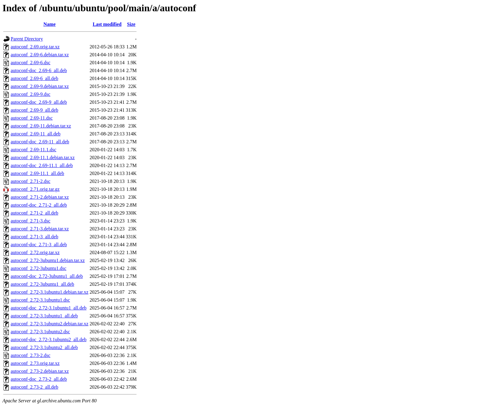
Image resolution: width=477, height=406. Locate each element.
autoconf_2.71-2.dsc (30, 181)
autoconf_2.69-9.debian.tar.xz (40, 86)
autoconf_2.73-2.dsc (30, 355)
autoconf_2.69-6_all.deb (34, 78)
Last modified (107, 24)
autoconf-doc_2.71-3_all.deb (39, 244)
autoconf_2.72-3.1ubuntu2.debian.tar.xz (50, 323)
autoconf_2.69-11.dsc (32, 118)
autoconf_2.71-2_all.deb (34, 212)
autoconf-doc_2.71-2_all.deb (39, 205)
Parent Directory (27, 38)
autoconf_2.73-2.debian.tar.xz (40, 371)
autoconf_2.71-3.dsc (30, 220)
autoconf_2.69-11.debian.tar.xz (41, 125)
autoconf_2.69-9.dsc (30, 94)
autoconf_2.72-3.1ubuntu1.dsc (40, 300)
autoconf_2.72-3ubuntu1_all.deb (42, 284)
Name (50, 24)
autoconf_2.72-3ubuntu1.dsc (38, 268)
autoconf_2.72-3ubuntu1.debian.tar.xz (48, 260)
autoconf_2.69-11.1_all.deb (37, 173)
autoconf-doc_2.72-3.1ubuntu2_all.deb (48, 339)
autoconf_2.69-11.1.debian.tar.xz (43, 157)
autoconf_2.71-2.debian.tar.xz (40, 197)
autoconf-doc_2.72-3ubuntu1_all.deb (47, 276)
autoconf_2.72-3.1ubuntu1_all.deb (44, 315)
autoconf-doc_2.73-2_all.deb (39, 379)
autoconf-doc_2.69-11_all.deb (40, 141)
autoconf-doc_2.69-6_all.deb (39, 70)
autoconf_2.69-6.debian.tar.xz (40, 54)
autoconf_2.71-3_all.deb (34, 236)
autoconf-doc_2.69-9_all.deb (39, 102)
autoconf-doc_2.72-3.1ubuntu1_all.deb (48, 307)
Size (131, 24)
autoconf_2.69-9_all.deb (34, 110)
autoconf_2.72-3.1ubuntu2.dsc (40, 331)
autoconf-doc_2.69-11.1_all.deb (42, 165)
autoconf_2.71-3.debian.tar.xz (40, 228)
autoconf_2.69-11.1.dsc (33, 149)
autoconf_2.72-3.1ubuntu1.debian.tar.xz (50, 292)
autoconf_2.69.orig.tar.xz (35, 46)
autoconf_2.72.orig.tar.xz (35, 252)
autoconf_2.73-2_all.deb (34, 387)
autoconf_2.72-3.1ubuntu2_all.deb (44, 347)
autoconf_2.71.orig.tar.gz (35, 189)
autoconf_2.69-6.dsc (30, 62)
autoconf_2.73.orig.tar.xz (35, 363)
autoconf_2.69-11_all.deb (36, 133)
